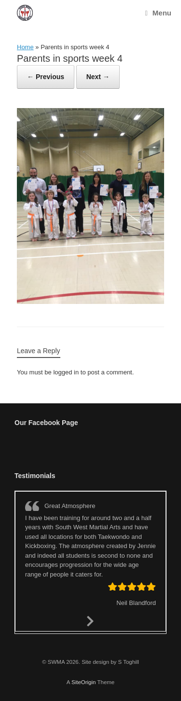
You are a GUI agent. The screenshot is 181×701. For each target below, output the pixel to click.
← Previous (45, 77)
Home (25, 47)
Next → (98, 77)
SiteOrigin (83, 682)
